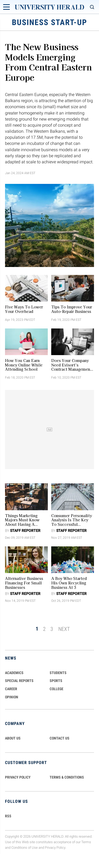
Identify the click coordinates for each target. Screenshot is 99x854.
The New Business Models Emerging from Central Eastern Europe (48, 61)
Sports (56, 681)
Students (58, 673)
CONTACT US (59, 738)
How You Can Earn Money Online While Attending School (24, 364)
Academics (14, 673)
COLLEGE (56, 689)
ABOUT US (13, 738)
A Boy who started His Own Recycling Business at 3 (69, 582)
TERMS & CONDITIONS (67, 777)
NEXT (64, 629)
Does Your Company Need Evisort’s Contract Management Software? (71, 364)
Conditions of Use (24, 848)
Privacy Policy (55, 848)
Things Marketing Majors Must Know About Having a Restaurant (22, 520)
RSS (8, 816)
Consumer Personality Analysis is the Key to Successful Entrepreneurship (71, 520)
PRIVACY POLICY (18, 777)
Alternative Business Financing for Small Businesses (24, 582)
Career (11, 689)
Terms (86, 842)
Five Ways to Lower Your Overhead (24, 309)
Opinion (11, 697)
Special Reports (19, 681)
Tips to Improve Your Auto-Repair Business (71, 309)
